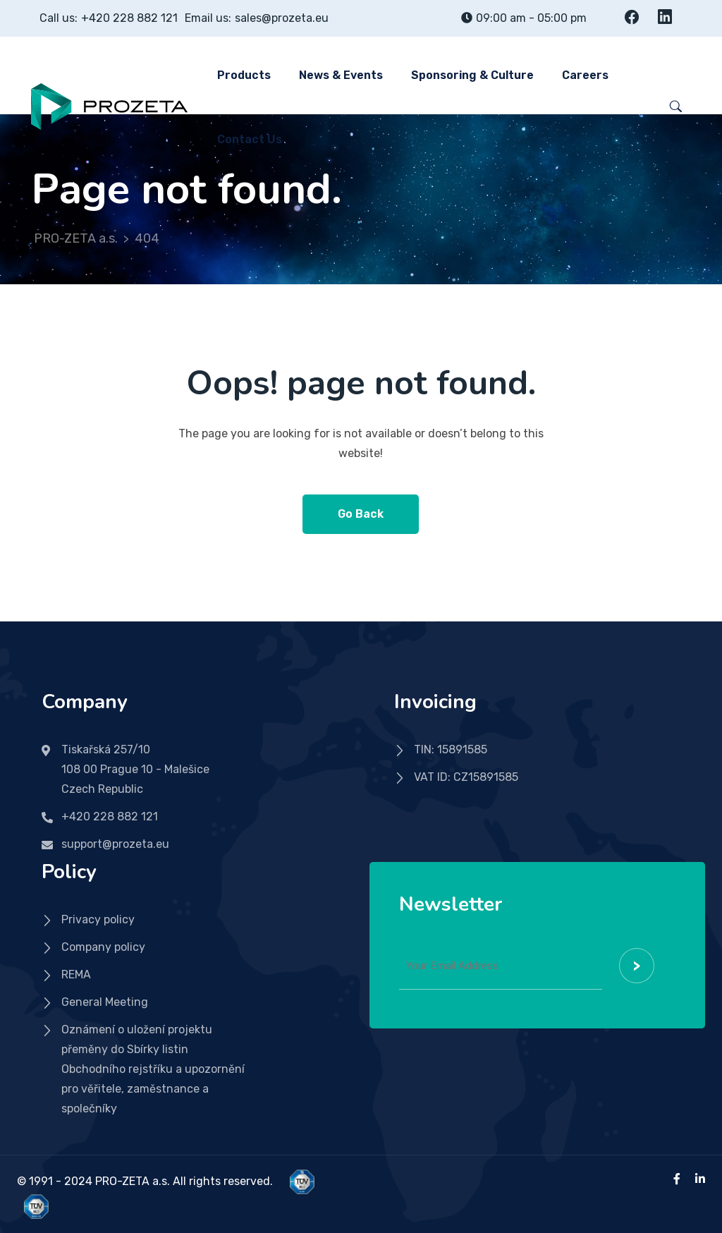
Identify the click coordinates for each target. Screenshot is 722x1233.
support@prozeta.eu (115, 844)
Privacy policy (98, 919)
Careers (585, 75)
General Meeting (104, 1002)
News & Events (341, 75)
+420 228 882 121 (129, 18)
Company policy (103, 947)
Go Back (361, 514)
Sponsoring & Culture (472, 75)
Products (244, 75)
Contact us (249, 139)
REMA (76, 974)
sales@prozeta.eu (282, 18)
